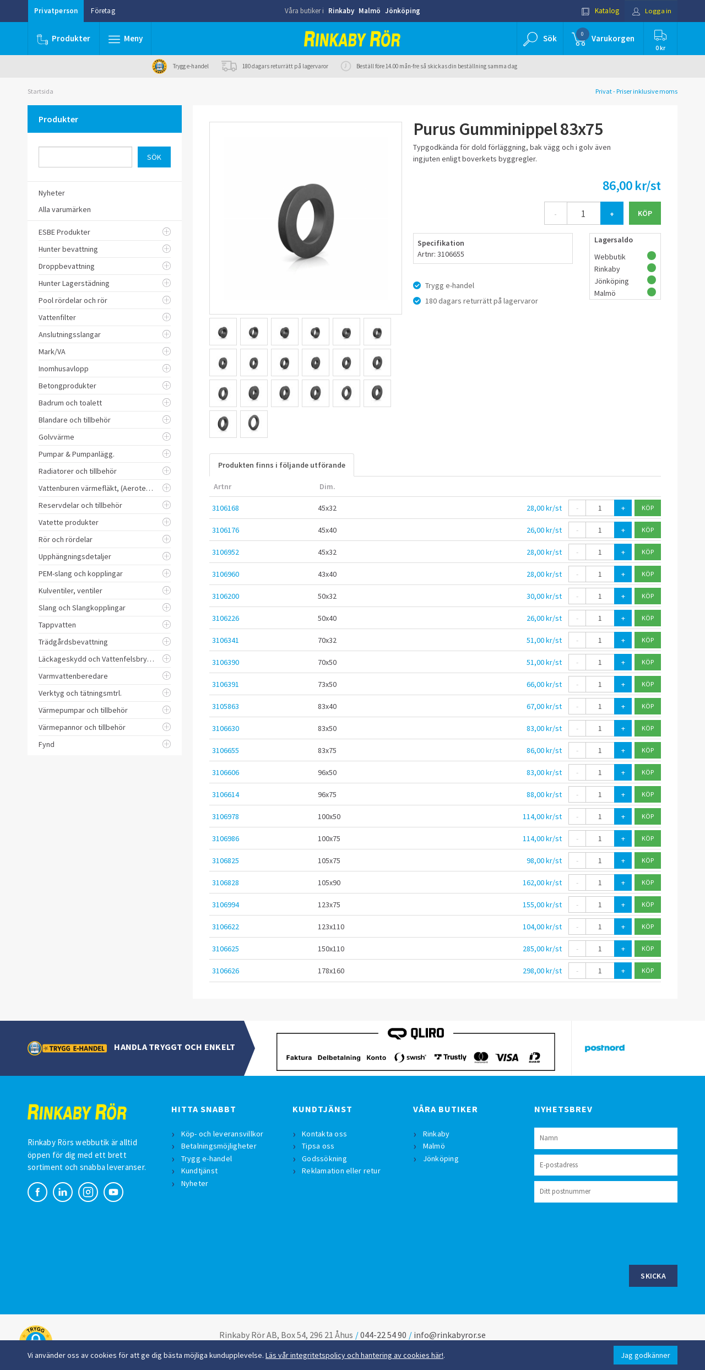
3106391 (225, 684)
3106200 (225, 596)
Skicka (653, 1276)
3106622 (225, 927)
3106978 (225, 816)
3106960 (225, 574)
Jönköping (402, 10)
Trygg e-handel (206, 1158)
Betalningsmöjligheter (219, 1146)
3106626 (225, 971)
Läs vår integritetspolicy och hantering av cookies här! (354, 1355)
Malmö (370, 10)
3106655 (225, 750)
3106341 (225, 640)
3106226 (225, 618)
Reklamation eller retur (341, 1171)
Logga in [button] (650, 10)
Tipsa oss (318, 1146)
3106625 (225, 949)
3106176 (225, 530)
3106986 (225, 838)
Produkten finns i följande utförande (281, 465)
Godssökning (325, 1158)
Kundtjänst (199, 1171)
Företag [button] (103, 10)
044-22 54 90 (383, 1334)
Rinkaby (341, 10)
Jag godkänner (645, 1355)
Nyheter (195, 1183)
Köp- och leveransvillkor (222, 1134)
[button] (125, 38)
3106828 (225, 882)
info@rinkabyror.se (450, 1334)
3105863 (225, 706)
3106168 (225, 508)
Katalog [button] (598, 10)
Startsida (40, 91)
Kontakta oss (325, 1134)
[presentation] (618, 1232)
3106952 (225, 552)
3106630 (225, 728)
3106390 (225, 662)
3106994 (225, 904)
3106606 (225, 772)
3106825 (225, 860)
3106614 (225, 794)
